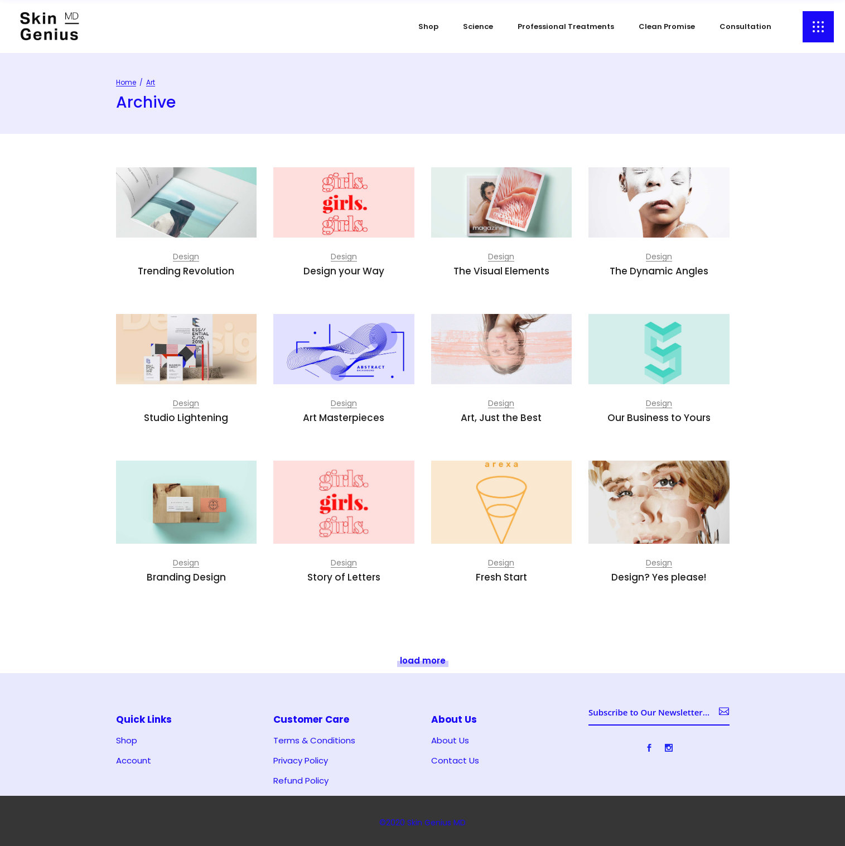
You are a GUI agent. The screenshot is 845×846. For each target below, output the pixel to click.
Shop (126, 740)
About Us (450, 740)
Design (186, 256)
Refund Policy (301, 780)
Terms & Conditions (314, 740)
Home (126, 82)
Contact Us (455, 760)
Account (133, 760)
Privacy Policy (300, 760)
